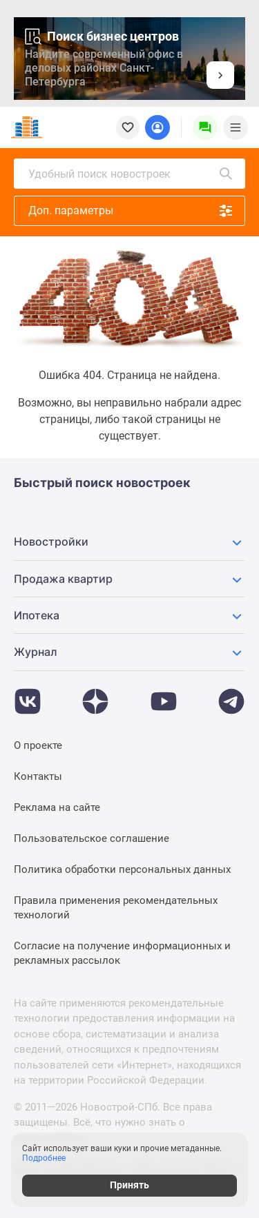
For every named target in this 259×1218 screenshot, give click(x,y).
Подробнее (44, 1158)
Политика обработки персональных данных (122, 869)
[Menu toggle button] (235, 127)
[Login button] (157, 127)
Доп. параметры (131, 211)
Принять (129, 1184)
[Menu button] (205, 127)
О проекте (38, 745)
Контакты (38, 776)
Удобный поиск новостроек (131, 173)
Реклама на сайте (57, 807)
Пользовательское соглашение (91, 838)
